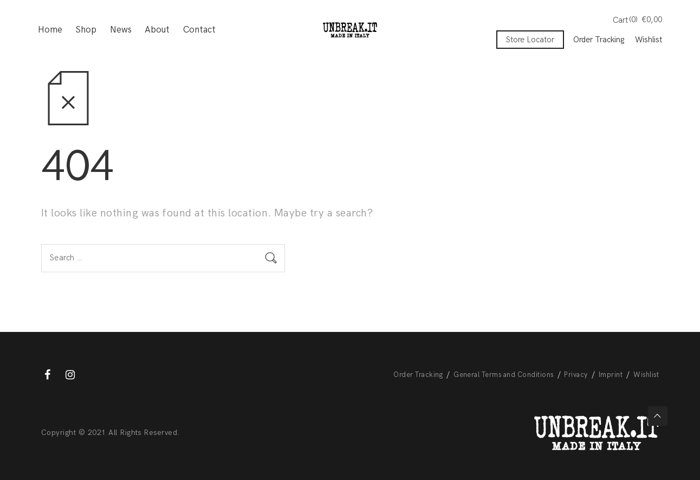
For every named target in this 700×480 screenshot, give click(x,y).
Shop (85, 29)
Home (50, 29)
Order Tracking (598, 39)
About (157, 29)
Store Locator (530, 39)
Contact (199, 29)
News (121, 29)
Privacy (575, 374)
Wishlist (648, 39)
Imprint (611, 374)
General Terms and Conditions (503, 374)
